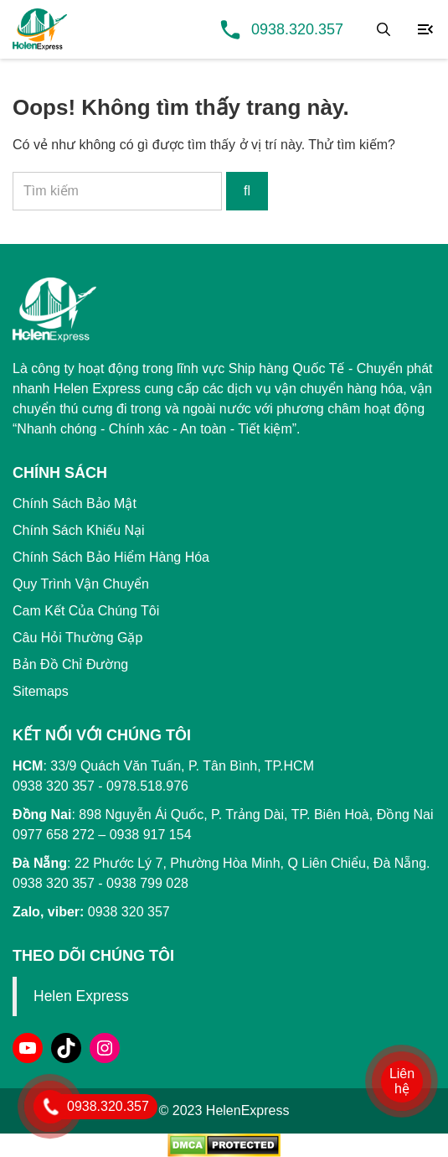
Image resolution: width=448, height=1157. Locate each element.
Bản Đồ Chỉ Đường (70, 664)
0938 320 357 (54, 883)
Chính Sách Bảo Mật (74, 503)
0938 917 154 (151, 835)
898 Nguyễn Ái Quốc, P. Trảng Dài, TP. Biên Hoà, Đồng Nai (256, 814)
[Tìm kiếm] (383, 29)
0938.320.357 (297, 29)
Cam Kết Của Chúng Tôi (86, 611)
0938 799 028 (147, 883)
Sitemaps (41, 691)
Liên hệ (402, 1081)
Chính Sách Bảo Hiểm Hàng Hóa (111, 557)
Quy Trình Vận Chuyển (81, 584)
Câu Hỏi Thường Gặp (77, 637)
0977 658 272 (54, 835)
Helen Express (81, 996)
